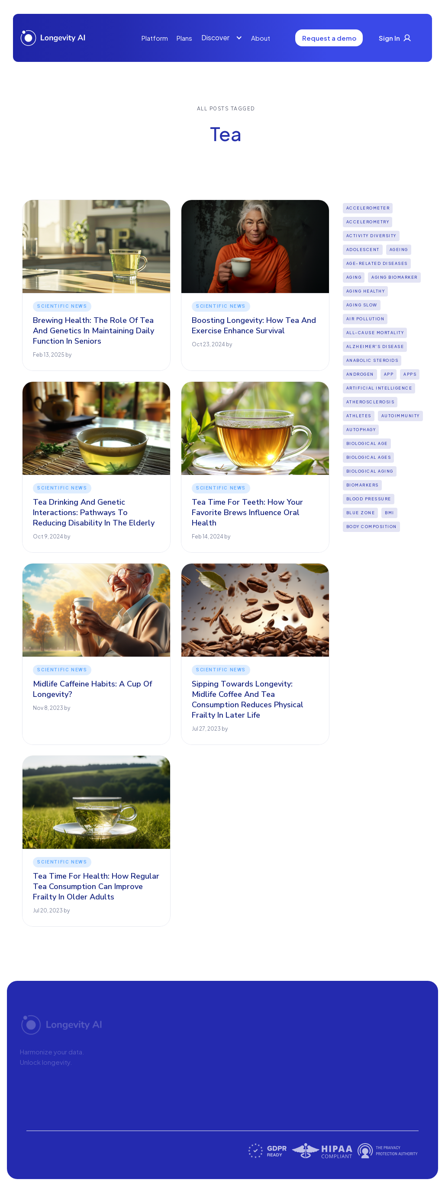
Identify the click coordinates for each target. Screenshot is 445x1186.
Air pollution (365, 318)
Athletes (358, 415)
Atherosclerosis (370, 402)
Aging (354, 277)
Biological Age (367, 443)
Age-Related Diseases (377, 263)
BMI (389, 512)
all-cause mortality (375, 332)
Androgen (360, 374)
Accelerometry (368, 221)
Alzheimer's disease (375, 346)
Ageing (399, 249)
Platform (155, 38)
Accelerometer (368, 208)
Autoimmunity (400, 415)
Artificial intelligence (379, 388)
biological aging (369, 471)
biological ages (368, 457)
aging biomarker (394, 277)
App (389, 374)
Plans (184, 38)
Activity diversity (371, 235)
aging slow (361, 305)
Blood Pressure (368, 498)
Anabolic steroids (372, 360)
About (260, 38)
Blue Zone (360, 512)
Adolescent (363, 249)
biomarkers (362, 485)
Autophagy (361, 429)
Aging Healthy (365, 291)
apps (409, 374)
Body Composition (371, 526)
